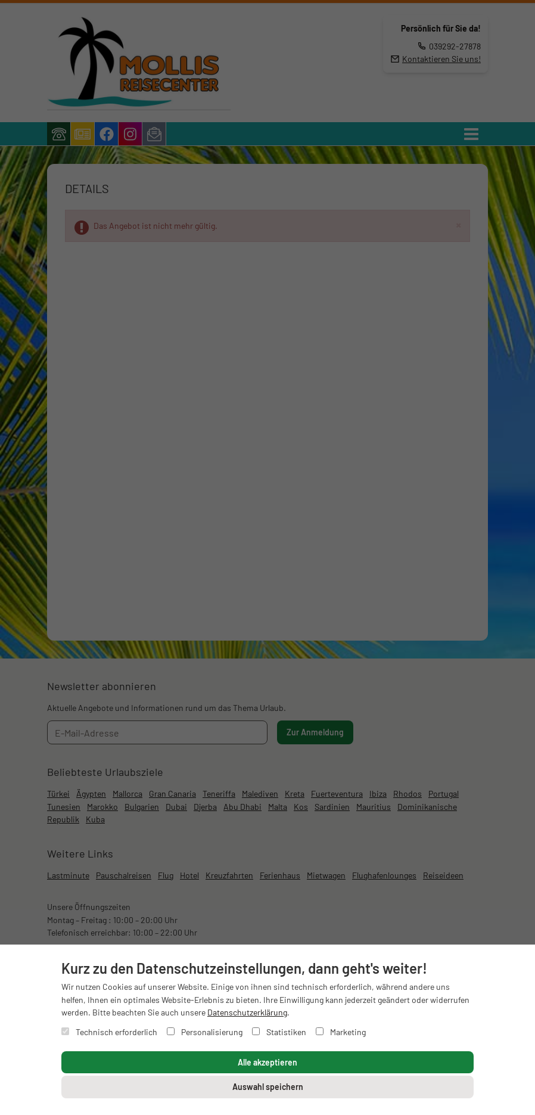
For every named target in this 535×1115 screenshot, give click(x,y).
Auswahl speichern (267, 1087)
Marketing (341, 1032)
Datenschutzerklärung (247, 1012)
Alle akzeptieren (267, 1062)
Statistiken (279, 1032)
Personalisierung (204, 1032)
